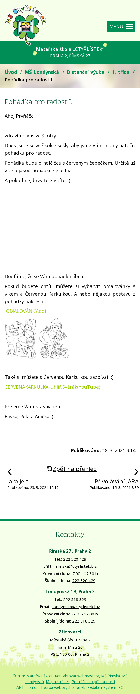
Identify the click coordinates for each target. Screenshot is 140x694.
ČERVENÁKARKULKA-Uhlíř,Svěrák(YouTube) (52, 387)
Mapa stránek (58, 681)
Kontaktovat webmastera (77, 675)
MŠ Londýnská (42, 72)
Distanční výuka (85, 72)
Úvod (11, 72)
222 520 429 (74, 559)
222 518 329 (74, 599)
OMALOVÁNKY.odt (26, 311)
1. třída (120, 72)
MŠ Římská (110, 675)
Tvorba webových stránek (63, 687)
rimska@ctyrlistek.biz (76, 566)
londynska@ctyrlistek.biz (76, 606)
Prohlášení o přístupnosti (93, 681)
